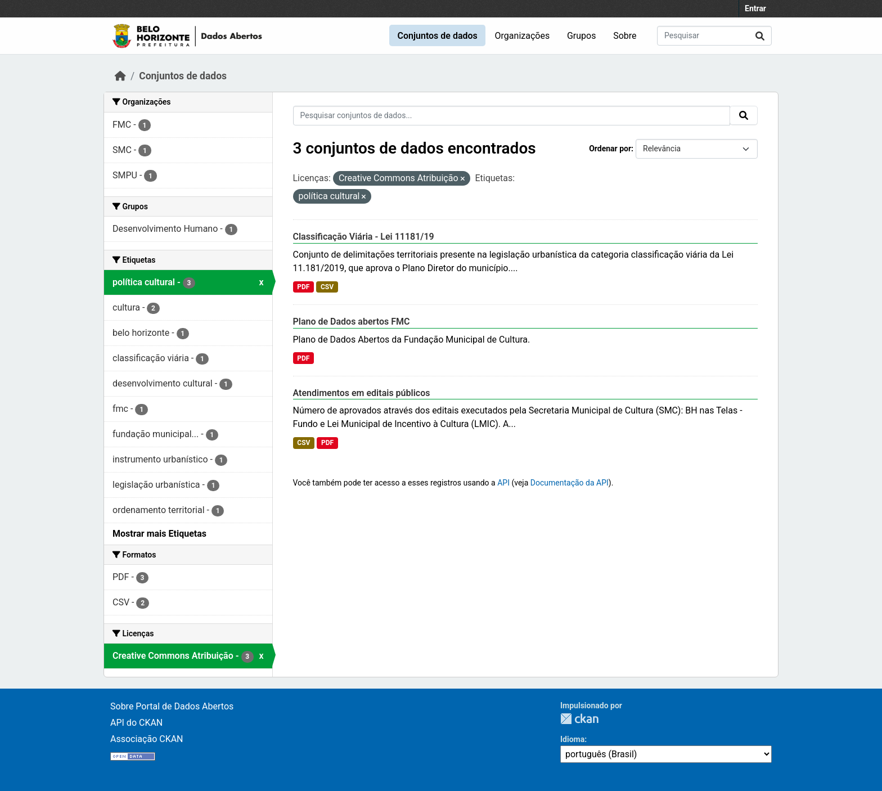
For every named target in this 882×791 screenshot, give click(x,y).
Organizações (522, 35)
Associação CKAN (146, 739)
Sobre (624, 35)
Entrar (755, 8)
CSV (327, 287)
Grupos (581, 35)
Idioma (572, 739)
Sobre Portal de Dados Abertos (171, 706)
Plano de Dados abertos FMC (351, 321)
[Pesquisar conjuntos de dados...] (714, 36)
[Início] (120, 76)
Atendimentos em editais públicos (361, 393)
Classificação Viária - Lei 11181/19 (363, 236)
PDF (303, 287)
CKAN (579, 719)
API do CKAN (136, 722)
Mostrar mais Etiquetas (159, 533)
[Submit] (760, 36)
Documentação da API (569, 482)
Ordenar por (610, 148)
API (503, 482)
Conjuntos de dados (437, 35)
